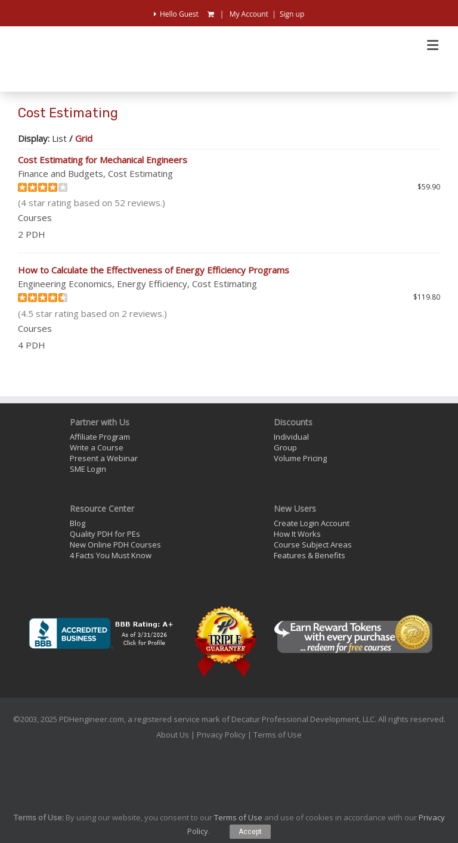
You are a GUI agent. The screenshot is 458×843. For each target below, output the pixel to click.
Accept (250, 832)
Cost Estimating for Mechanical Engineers (102, 160)
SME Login (88, 469)
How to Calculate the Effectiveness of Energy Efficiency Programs (153, 270)
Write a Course (96, 447)
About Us (172, 734)
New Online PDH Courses (115, 544)
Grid (83, 138)
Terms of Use (277, 734)
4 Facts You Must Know (110, 555)
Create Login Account (311, 523)
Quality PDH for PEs (105, 533)
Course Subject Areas (313, 544)
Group (285, 447)
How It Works (297, 533)
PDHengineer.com (91, 719)
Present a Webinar (104, 458)
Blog (77, 523)
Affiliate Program (100, 436)
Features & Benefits (309, 555)
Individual (291, 436)
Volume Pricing (300, 458)
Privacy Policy (221, 734)
